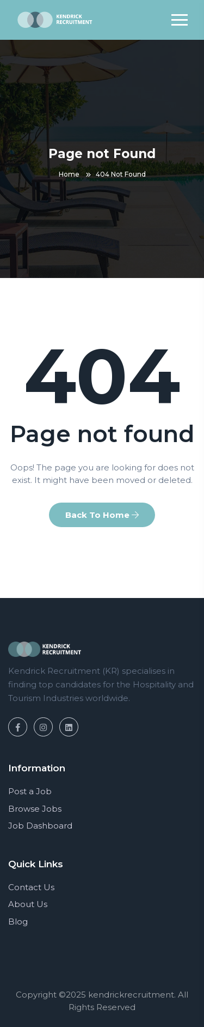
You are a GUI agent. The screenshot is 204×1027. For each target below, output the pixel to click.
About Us (27, 904)
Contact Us (31, 887)
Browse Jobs (34, 809)
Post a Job (30, 791)
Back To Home (102, 515)
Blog (18, 921)
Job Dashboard (40, 825)
